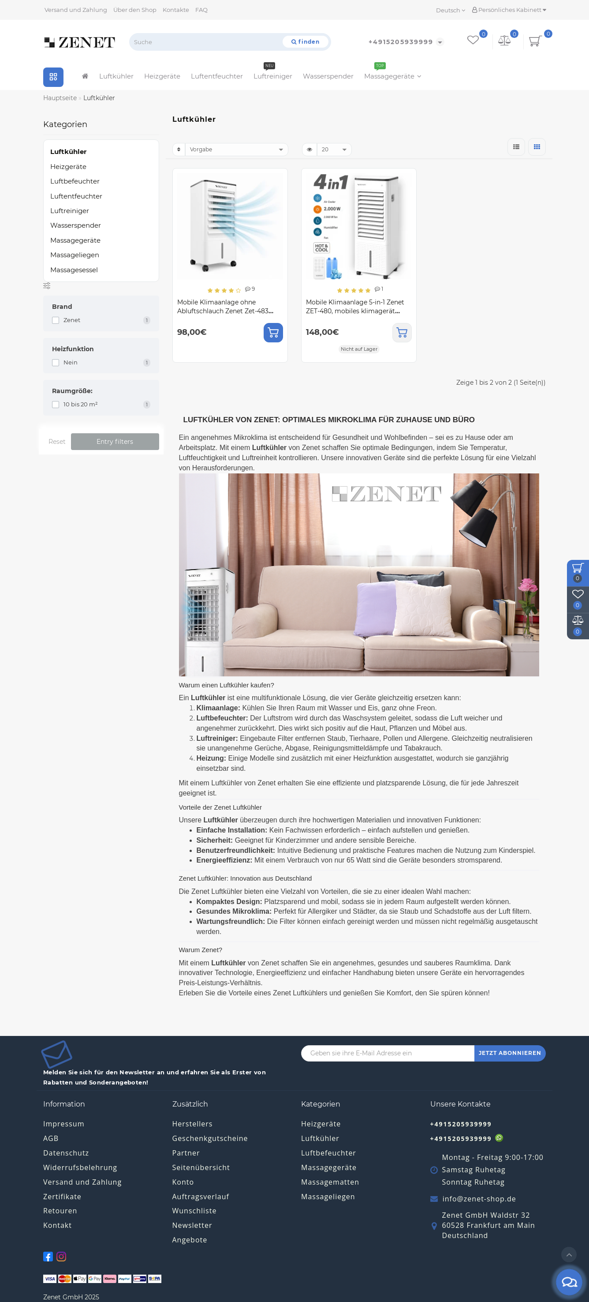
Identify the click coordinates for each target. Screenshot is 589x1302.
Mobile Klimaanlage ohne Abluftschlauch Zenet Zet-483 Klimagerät (222, 311)
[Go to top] (569, 1254)
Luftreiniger (272, 74)
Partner (186, 1153)
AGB (51, 1138)
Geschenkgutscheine (210, 1138)
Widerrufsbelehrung (80, 1167)
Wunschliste (194, 1211)
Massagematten (330, 1182)
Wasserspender (328, 76)
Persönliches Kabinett (509, 9)
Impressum (63, 1124)
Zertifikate (62, 1196)
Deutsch (450, 10)
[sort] (237, 149)
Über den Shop (135, 9)
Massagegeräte (392, 74)
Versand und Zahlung (76, 9)
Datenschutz (66, 1153)
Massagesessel (74, 270)
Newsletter (192, 1225)
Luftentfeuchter (217, 76)
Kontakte (176, 9)
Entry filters (115, 442)
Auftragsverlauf (200, 1196)
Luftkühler (116, 76)
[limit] (334, 149)
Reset (57, 442)
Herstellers (192, 1124)
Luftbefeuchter (75, 181)
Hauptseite (60, 98)
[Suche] (305, 42)
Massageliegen (74, 255)
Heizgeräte (162, 76)
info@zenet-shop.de (479, 1199)
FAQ (201, 9)
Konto (183, 1182)
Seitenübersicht (201, 1167)
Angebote (190, 1240)
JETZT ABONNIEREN (510, 1053)
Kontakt (57, 1225)
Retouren (60, 1211)
